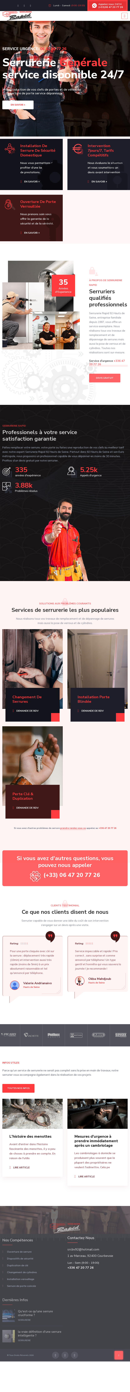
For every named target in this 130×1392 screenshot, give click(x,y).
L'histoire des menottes (30, 1136)
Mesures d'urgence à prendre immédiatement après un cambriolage (96, 1141)
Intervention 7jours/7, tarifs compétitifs (101, 150)
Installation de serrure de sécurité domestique (37, 150)
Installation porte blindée (94, 699)
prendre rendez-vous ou (73, 828)
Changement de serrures (27, 699)
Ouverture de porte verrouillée (38, 204)
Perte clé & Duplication (22, 796)
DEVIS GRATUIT (104, 389)
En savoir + (18, 104)
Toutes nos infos (18, 1088)
